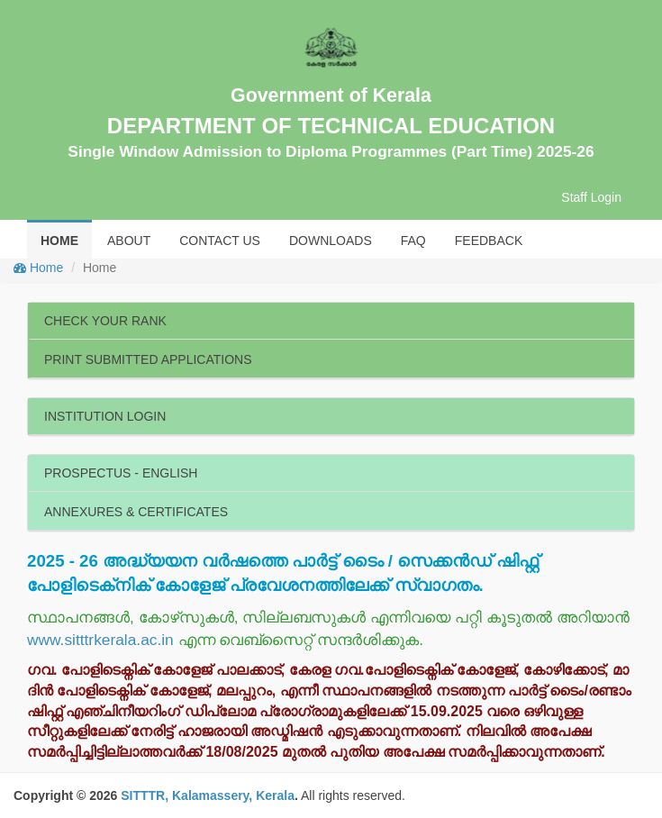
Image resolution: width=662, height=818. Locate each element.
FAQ (413, 240)
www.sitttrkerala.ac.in (100, 640)
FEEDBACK (488, 240)
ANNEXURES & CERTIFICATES (136, 511)
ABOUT (128, 240)
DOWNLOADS (330, 240)
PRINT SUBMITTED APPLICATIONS (148, 359)
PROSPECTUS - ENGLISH (120, 473)
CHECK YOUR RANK (105, 321)
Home (38, 267)
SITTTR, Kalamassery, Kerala (208, 795)
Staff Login (591, 197)
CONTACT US (219, 240)
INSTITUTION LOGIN (105, 416)
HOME (59, 240)
